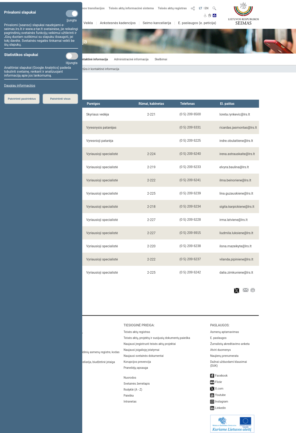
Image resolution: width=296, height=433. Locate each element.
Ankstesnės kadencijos (118, 23)
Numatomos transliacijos (85, 8)
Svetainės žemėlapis (137, 380)
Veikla (88, 23)
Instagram (221, 398)
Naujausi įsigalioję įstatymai (141, 347)
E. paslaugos (218, 335)
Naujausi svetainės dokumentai (144, 353)
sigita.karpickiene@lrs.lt (237, 207)
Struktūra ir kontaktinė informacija (86, 59)
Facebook (221, 372)
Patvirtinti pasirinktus (22, 98)
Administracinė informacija (131, 59)
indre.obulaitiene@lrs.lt (236, 141)
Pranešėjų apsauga (136, 364)
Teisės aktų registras (172, 8)
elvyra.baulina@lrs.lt (234, 167)
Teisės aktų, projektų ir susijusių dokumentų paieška (157, 335)
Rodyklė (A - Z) (133, 386)
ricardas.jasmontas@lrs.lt (238, 128)
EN (206, 8)
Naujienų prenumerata (224, 353)
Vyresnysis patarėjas (101, 128)
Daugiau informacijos (19, 86)
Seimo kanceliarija (157, 23)
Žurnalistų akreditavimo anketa (230, 341)
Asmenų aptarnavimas (224, 329)
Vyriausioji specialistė (102, 154)
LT (200, 8)
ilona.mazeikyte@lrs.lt (236, 246)
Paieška (129, 392)
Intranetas (130, 398)
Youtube (220, 392)
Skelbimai (161, 59)
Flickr (218, 379)
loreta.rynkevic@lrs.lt (235, 114)
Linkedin (220, 405)
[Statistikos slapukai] (72, 56)
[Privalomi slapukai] (72, 13)
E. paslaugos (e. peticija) (197, 23)
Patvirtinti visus (60, 98)
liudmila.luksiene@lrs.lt (236, 233)
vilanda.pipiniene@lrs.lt (236, 259)
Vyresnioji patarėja (99, 141)
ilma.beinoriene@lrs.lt (235, 180)
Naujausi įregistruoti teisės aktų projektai (150, 341)
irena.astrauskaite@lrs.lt (237, 154)
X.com (219, 385)
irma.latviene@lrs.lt (234, 220)
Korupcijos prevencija (137, 359)
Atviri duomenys (220, 347)
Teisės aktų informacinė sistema (131, 8)
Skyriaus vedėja (97, 114)
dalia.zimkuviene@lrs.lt (236, 272)
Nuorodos (130, 374)
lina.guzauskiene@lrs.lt (236, 193)
